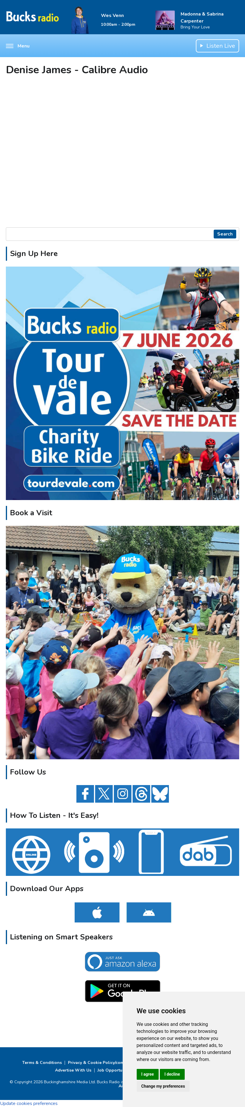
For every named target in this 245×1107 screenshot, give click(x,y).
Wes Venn (112, 15)
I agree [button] (147, 1074)
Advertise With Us (73, 1070)
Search (225, 234)
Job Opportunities (115, 1070)
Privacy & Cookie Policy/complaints (103, 1062)
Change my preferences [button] (163, 1086)
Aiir (122, 1086)
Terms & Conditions (42, 1062)
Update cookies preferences (29, 1103)
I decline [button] (172, 1074)
